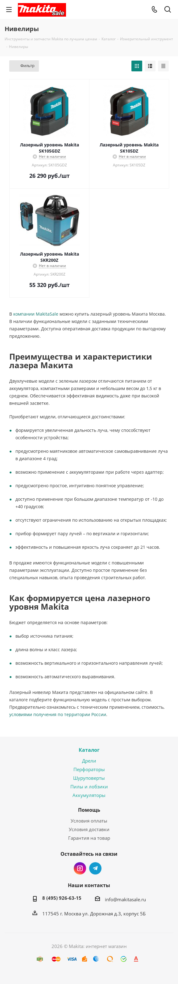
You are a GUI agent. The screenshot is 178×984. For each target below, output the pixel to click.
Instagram (80, 868)
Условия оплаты (89, 821)
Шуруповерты (89, 778)
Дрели (89, 761)
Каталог (89, 750)
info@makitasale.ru (125, 899)
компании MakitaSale (35, 314)
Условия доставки (89, 829)
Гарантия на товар (89, 838)
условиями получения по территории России (57, 714)
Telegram (95, 868)
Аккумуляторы (89, 795)
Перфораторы (89, 769)
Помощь (89, 810)
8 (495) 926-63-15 (61, 898)
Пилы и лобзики (89, 786)
